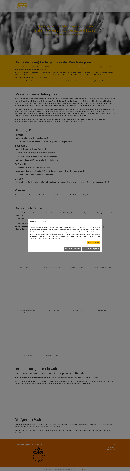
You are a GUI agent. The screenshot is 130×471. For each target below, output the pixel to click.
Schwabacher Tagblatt (50, 195)
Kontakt (112, 445)
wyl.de (84, 469)
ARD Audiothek (38, 430)
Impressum (111, 447)
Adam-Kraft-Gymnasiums (96, 99)
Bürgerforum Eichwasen (66, 111)
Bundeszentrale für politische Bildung (38, 426)
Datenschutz (111, 449)
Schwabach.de (82, 67)
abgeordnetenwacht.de (90, 213)
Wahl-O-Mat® (19, 426)
